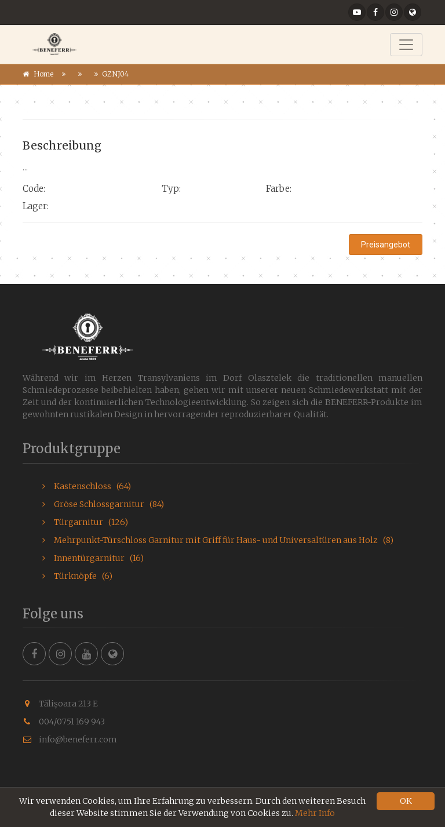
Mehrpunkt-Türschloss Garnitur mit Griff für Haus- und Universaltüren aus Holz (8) (217, 540)
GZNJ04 (115, 74)
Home (43, 74)
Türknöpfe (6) (77, 576)
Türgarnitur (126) (85, 522)
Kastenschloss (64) (86, 486)
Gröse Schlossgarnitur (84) (103, 504)
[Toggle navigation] (406, 44)
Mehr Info (315, 813)
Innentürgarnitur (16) (93, 558)
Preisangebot (385, 244)
